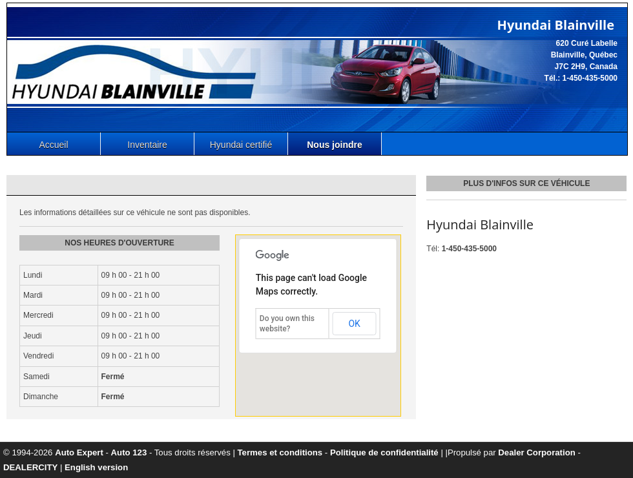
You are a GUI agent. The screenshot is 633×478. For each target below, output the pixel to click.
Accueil (53, 145)
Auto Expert (79, 452)
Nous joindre (334, 145)
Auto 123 (129, 452)
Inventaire (147, 145)
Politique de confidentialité (384, 452)
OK (354, 323)
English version (96, 467)
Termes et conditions (280, 452)
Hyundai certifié (241, 145)
